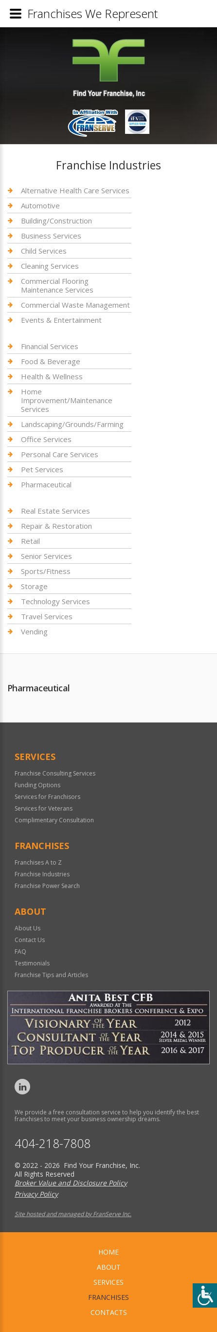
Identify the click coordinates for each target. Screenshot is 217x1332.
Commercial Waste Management (75, 305)
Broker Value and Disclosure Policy (71, 1182)
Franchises (108, 1297)
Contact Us (30, 940)
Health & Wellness (52, 376)
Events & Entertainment (61, 320)
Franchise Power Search (47, 886)
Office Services (46, 439)
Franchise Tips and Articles (51, 975)
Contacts (108, 1312)
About (109, 1267)
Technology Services (55, 601)
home (108, 1252)
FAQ (20, 951)
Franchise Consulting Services (55, 773)
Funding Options (37, 785)
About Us (27, 928)
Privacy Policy (36, 1194)
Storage (34, 586)
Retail (30, 541)
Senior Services (46, 556)
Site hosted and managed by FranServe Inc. (73, 1214)
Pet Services (42, 469)
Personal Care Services (59, 454)
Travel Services (46, 616)
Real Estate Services (55, 511)
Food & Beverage (50, 361)
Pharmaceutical (46, 484)
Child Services (44, 251)
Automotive (40, 205)
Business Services (51, 235)
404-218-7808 (52, 1143)
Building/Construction (56, 220)
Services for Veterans (43, 808)
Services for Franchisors (47, 797)
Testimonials (32, 963)
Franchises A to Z (38, 862)
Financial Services (49, 346)
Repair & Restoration (56, 526)
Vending (34, 631)
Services (108, 1282)
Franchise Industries (42, 874)
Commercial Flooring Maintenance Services (57, 285)
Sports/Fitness (46, 571)
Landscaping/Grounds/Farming (72, 424)
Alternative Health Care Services (75, 190)
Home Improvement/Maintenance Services (66, 400)
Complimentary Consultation (54, 820)
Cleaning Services (50, 266)
